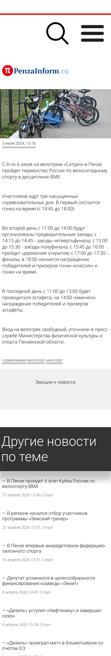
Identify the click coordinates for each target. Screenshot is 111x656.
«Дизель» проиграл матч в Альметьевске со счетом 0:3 (52, 645)
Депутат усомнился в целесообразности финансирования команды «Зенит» (48, 580)
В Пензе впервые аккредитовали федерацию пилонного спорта (53, 548)
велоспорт (36, 360)
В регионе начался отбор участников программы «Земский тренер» (44, 516)
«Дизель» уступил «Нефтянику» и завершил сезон (52, 613)
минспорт (54, 360)
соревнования (14, 360)
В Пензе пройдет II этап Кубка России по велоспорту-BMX (48, 483)
